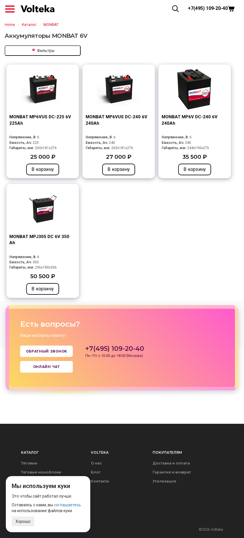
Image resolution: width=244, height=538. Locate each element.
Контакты (100, 481)
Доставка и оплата (171, 463)
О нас (96, 463)
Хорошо (23, 521)
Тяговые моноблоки (41, 472)
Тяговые (29, 463)
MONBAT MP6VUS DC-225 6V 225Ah (40, 120)
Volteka (100, 452)
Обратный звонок (46, 351)
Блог (95, 472)
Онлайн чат (46, 366)
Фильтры (42, 50)
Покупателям (167, 452)
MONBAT (51, 24)
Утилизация (164, 481)
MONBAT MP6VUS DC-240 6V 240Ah (116, 120)
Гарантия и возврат (172, 472)
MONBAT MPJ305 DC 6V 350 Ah (39, 239)
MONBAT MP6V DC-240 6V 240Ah (190, 120)
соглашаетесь (67, 505)
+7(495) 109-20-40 (208, 8)
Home (10, 24)
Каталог (29, 24)
